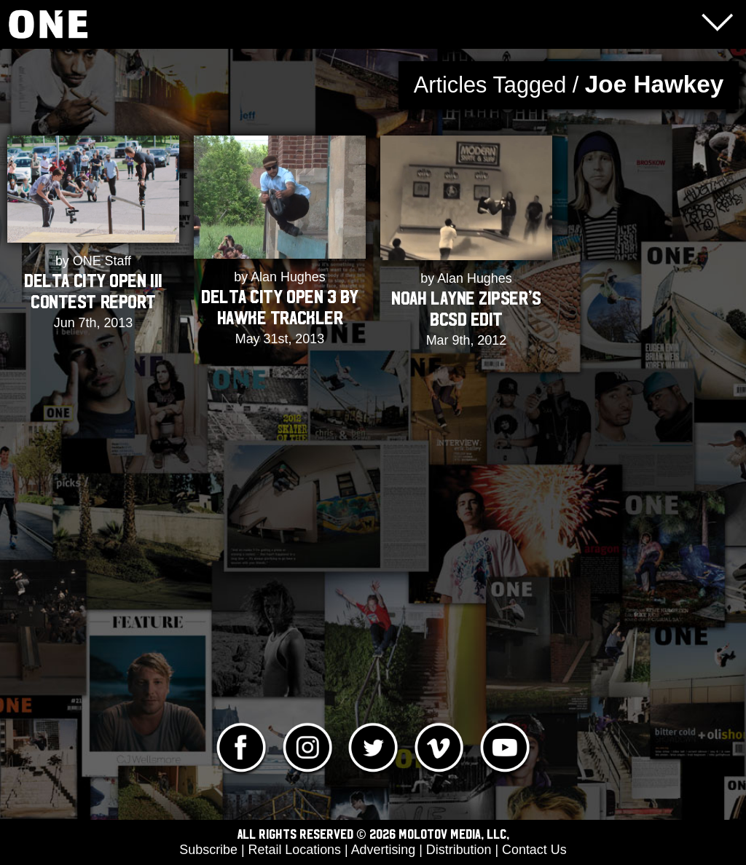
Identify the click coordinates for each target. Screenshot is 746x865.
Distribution (459, 849)
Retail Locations (294, 849)
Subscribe (208, 849)
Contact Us (534, 849)
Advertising (383, 849)
